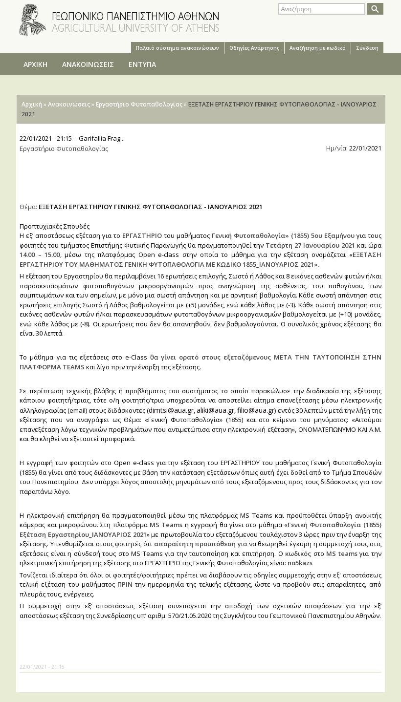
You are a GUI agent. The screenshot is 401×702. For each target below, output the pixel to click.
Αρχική (32, 104)
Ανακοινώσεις (69, 104)
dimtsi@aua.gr (171, 410)
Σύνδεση (367, 47)
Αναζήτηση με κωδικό (318, 47)
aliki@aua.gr (215, 410)
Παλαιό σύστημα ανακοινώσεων (177, 47)
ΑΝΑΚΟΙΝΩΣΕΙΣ (88, 64)
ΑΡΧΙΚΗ (35, 64)
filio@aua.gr (255, 410)
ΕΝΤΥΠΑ (142, 64)
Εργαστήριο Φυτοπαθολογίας (139, 104)
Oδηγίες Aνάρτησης (254, 47)
